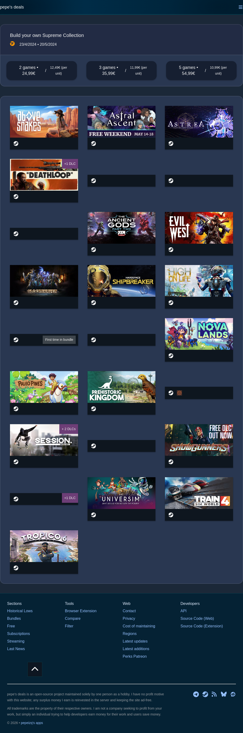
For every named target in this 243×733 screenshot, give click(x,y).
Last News (16, 649)
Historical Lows (20, 611)
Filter (69, 626)
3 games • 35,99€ (108, 70)
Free (11, 626)
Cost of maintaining (139, 626)
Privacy (129, 618)
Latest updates (135, 641)
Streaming (15, 641)
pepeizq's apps (32, 723)
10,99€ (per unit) (218, 70)
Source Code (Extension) (202, 626)
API (184, 611)
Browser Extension (81, 611)
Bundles (14, 618)
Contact (129, 611)
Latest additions (136, 649)
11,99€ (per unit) (138, 70)
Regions (130, 634)
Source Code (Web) (197, 618)
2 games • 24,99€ (28, 70)
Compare (73, 618)
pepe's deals (12, 7)
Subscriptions (18, 634)
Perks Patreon (135, 656)
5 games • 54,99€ (188, 70)
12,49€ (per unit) (58, 70)
